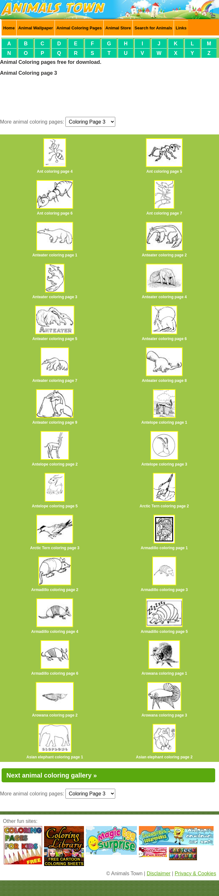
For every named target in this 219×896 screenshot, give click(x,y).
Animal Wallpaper (35, 28)
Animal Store (118, 28)
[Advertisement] (109, 96)
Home (9, 28)
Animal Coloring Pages (79, 28)
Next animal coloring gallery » (51, 775)
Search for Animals (153, 28)
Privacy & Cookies (195, 873)
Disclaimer (158, 873)
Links (181, 28)
